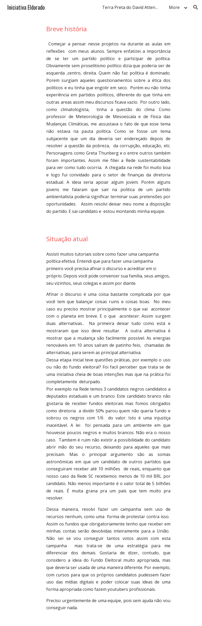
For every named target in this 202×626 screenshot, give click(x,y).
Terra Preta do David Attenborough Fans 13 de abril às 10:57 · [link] (132, 7)
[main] (108, 28)
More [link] (174, 7)
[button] (195, 7)
